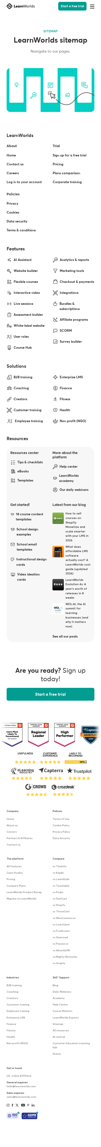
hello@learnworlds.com (21, 1086)
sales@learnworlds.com (21, 1097)
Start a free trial (72, 6)
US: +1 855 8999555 (19, 1076)
